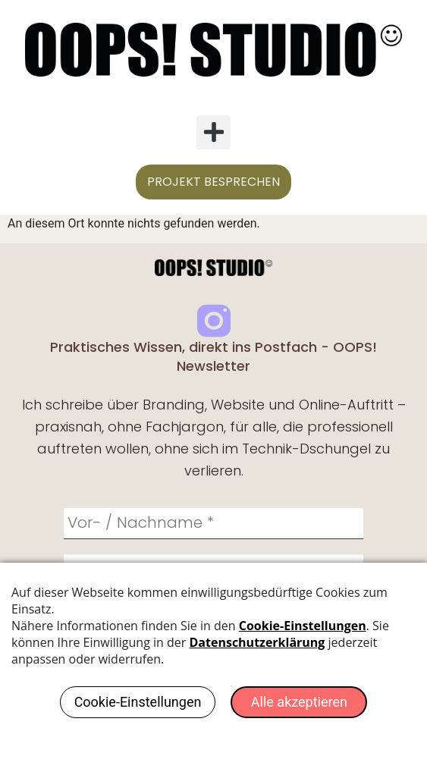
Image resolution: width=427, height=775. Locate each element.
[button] (213, 132)
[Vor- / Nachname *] (213, 524)
